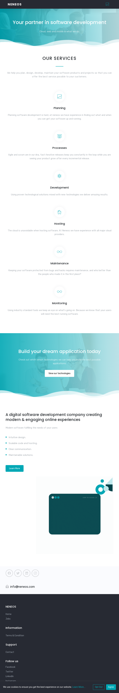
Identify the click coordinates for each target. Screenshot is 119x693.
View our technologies (59, 373)
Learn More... (78, 687)
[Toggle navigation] (107, 4)
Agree (111, 687)
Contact (10, 652)
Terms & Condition (15, 635)
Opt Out (99, 687)
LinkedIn (10, 676)
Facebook (10, 667)
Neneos (15, 4)
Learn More (14, 468)
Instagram (11, 681)
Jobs (8, 618)
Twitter (9, 671)
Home (8, 614)
